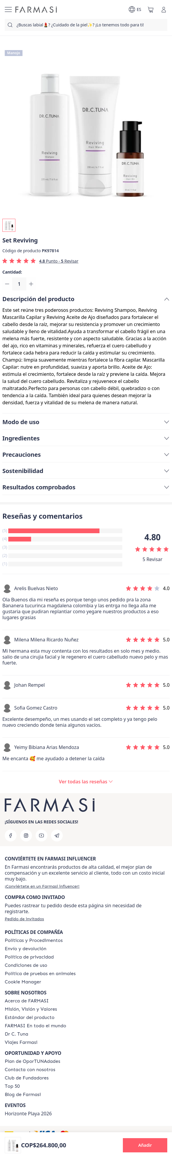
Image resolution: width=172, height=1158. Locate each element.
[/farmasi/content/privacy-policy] (29, 957)
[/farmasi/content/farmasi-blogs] (23, 1095)
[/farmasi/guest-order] (24, 919)
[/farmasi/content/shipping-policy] (25, 949)
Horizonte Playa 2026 (28, 1114)
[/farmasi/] (36, 9)
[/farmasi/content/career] (21, 1042)
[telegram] (57, 835)
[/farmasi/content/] (23, 982)
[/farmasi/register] (42, 886)
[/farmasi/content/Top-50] (12, 1086)
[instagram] (26, 835)
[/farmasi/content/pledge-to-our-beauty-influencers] (16, 1034)
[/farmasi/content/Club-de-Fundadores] (27, 1078)
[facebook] (11, 835)
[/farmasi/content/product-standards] (29, 1017)
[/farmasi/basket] (150, 9)
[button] (145, 1145)
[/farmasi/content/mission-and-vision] (31, 1009)
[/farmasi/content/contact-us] (30, 1070)
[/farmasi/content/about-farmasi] (27, 1001)
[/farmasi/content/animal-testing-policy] (40, 974)
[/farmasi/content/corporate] (35, 1026)
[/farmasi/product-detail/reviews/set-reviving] (86, 783)
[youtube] (41, 835)
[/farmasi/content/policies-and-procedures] (34, 940)
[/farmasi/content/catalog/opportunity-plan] (32, 1061)
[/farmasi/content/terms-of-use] (26, 965)
